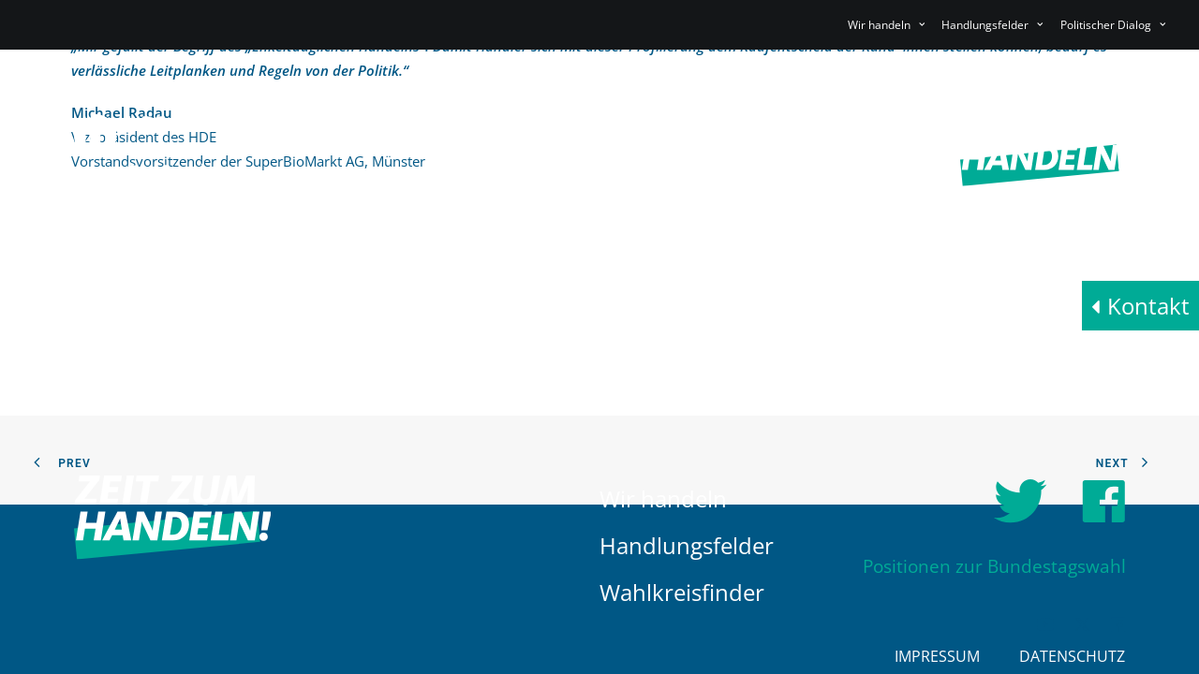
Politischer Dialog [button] (1112, 25)
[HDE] (172, 147)
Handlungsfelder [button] (992, 25)
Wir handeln (663, 498)
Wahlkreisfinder (682, 592)
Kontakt (1148, 305)
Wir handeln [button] (886, 25)
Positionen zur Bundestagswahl (994, 567)
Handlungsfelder (687, 545)
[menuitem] (889, 25)
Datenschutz (1072, 656)
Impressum (937, 656)
